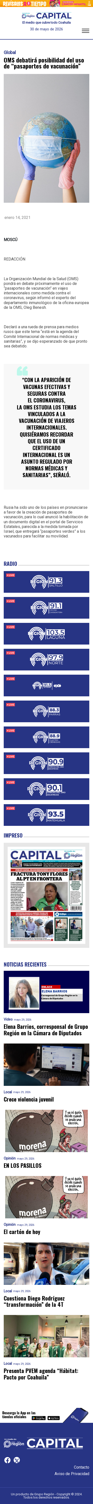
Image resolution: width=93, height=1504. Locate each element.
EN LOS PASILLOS (22, 1165)
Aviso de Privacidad (72, 1473)
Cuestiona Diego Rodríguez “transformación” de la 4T (34, 1301)
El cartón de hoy (22, 1232)
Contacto (81, 1467)
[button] (85, 31)
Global (10, 52)
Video (8, 1019)
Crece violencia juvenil (29, 1099)
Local (8, 1092)
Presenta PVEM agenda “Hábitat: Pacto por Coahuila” (41, 1374)
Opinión (10, 1158)
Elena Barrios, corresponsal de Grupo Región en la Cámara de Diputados (46, 1029)
